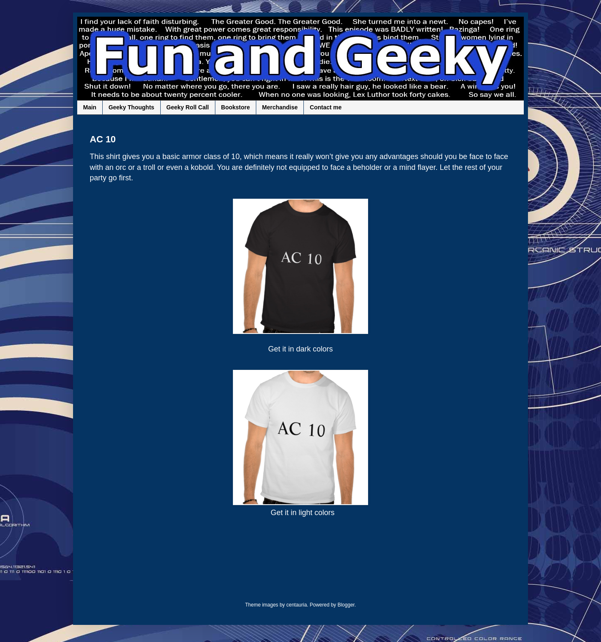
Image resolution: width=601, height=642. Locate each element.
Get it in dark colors (300, 349)
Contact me (325, 107)
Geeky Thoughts (131, 107)
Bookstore (235, 107)
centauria (296, 605)
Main (89, 107)
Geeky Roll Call (188, 107)
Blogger (346, 605)
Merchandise (280, 107)
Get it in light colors (302, 512)
